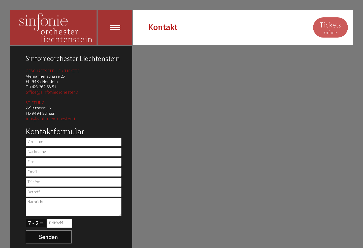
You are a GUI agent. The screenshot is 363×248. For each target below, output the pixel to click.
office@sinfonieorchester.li (52, 92)
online (330, 28)
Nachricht (74, 207)
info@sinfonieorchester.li (50, 119)
